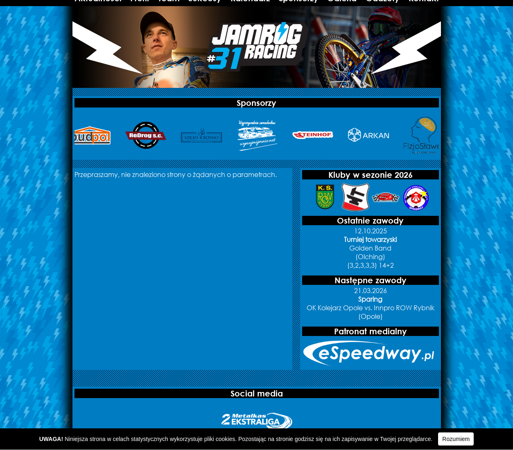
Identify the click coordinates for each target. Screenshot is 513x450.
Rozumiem (456, 439)
